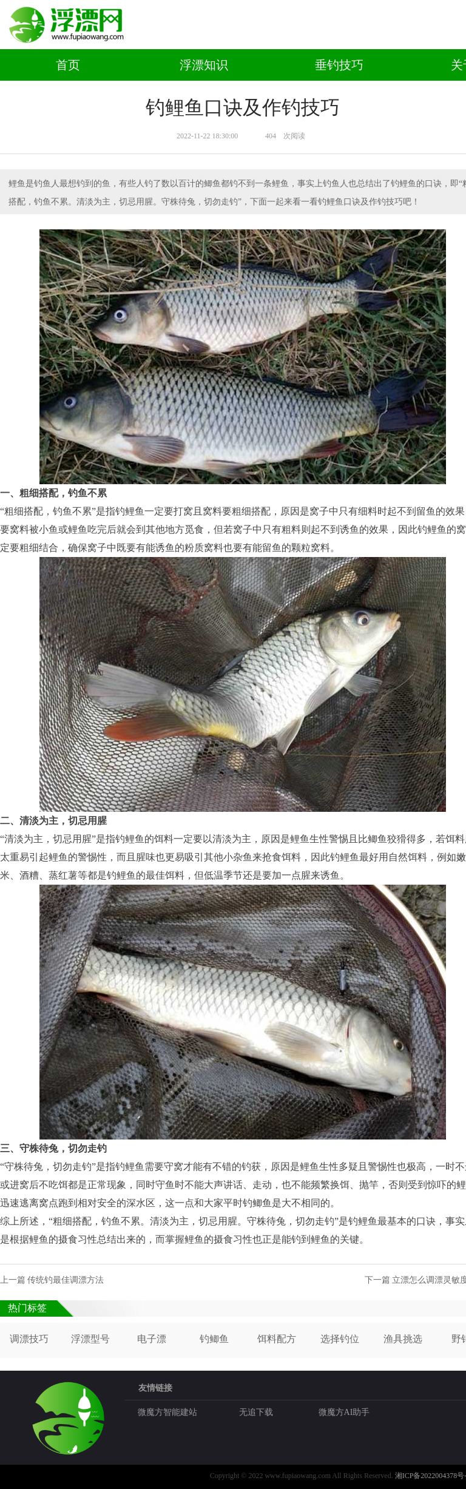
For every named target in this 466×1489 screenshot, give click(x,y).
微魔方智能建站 (167, 1412)
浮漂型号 (90, 1339)
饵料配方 (276, 1339)
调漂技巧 (29, 1339)
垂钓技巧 (339, 65)
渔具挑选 (402, 1339)
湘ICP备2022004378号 (430, 1475)
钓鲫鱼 (214, 1339)
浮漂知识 (204, 65)
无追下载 (256, 1412)
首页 (68, 65)
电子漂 (151, 1339)
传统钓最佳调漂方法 (65, 1280)
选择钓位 (339, 1339)
